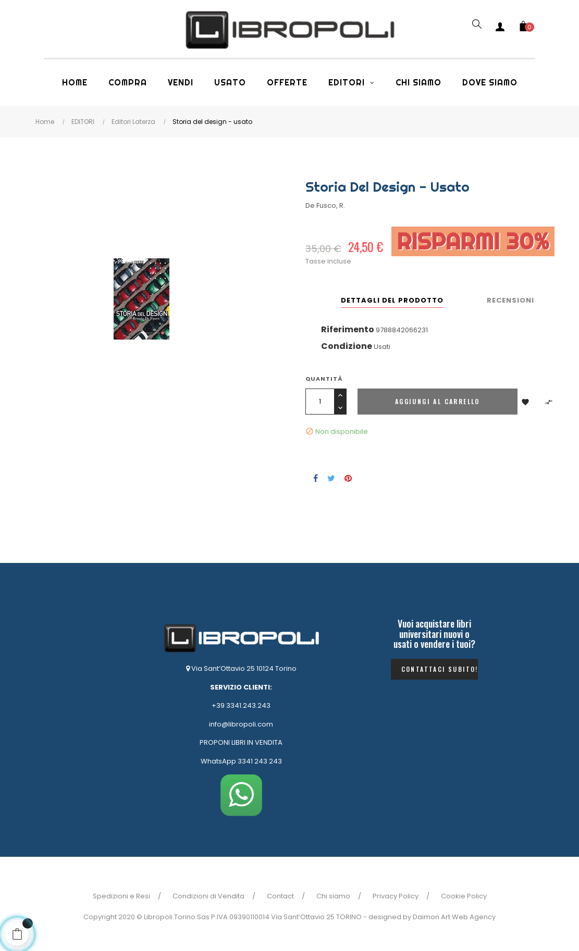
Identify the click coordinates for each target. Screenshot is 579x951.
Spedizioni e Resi (121, 896)
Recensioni (510, 300)
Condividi (315, 478)
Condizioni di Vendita (208, 896)
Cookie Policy (464, 896)
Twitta (331, 478)
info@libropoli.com (241, 724)
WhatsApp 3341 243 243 (241, 761)
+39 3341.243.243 (241, 705)
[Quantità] (319, 402)
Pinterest (348, 478)
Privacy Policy (395, 896)
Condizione (346, 346)
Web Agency (474, 917)
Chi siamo (333, 896)
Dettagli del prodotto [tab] (392, 300)
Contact (280, 896)
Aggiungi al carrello (437, 401)
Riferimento (347, 329)
